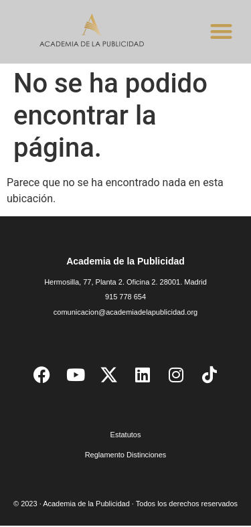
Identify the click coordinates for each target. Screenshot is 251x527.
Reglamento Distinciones (126, 457)
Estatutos (125, 437)
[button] (221, 31)
